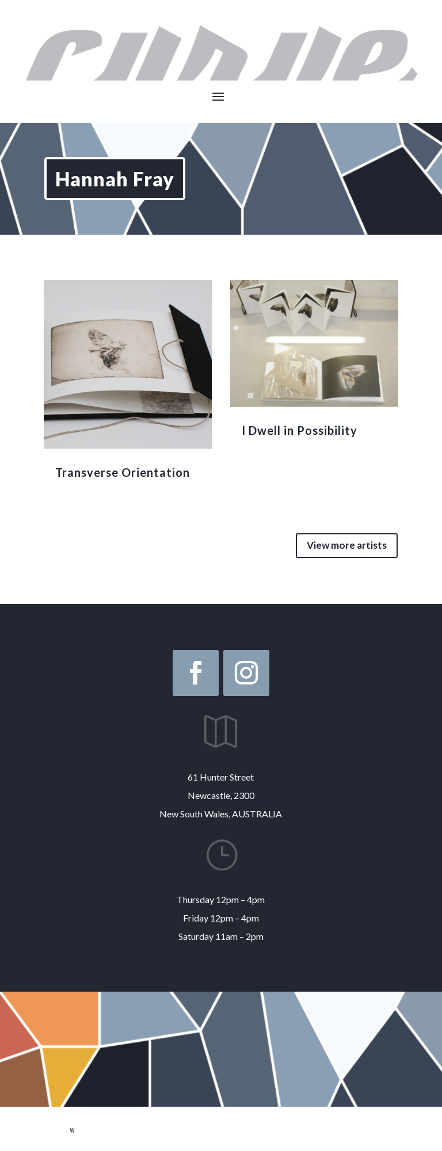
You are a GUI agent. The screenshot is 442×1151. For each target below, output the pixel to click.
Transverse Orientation (122, 472)
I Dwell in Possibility (299, 430)
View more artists (347, 545)
